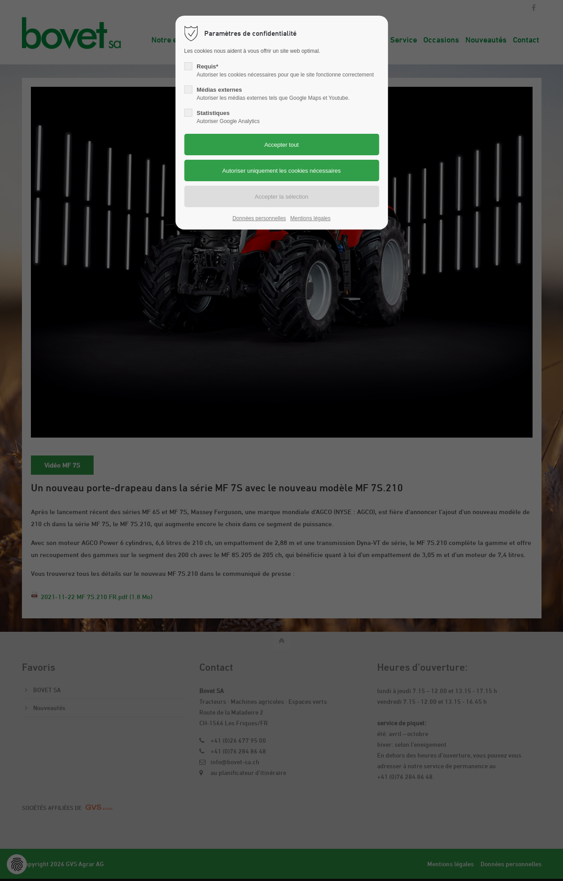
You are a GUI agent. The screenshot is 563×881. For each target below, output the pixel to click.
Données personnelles (259, 218)
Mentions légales (310, 218)
